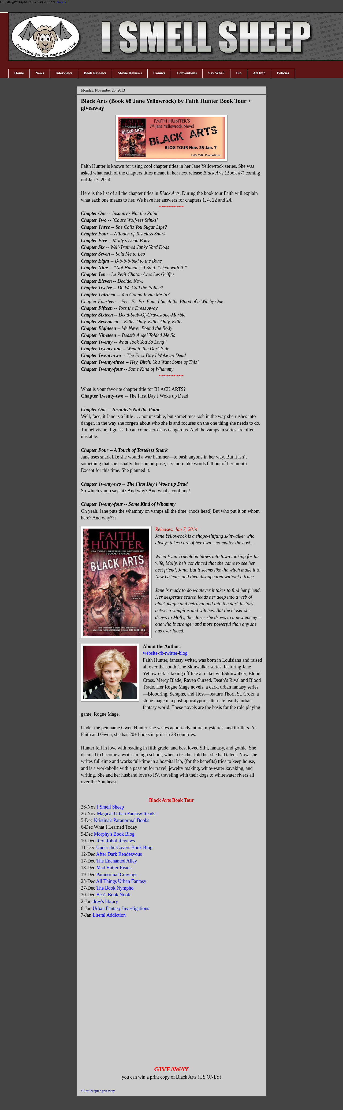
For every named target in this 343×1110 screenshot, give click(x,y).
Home (19, 73)
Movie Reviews (130, 73)
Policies (283, 73)
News (39, 73)
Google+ (63, 2)
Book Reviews (95, 73)
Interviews (63, 73)
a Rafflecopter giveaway (98, 1091)
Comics (159, 73)
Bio (238, 73)
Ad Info (259, 73)
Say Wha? (216, 73)
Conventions (187, 73)
